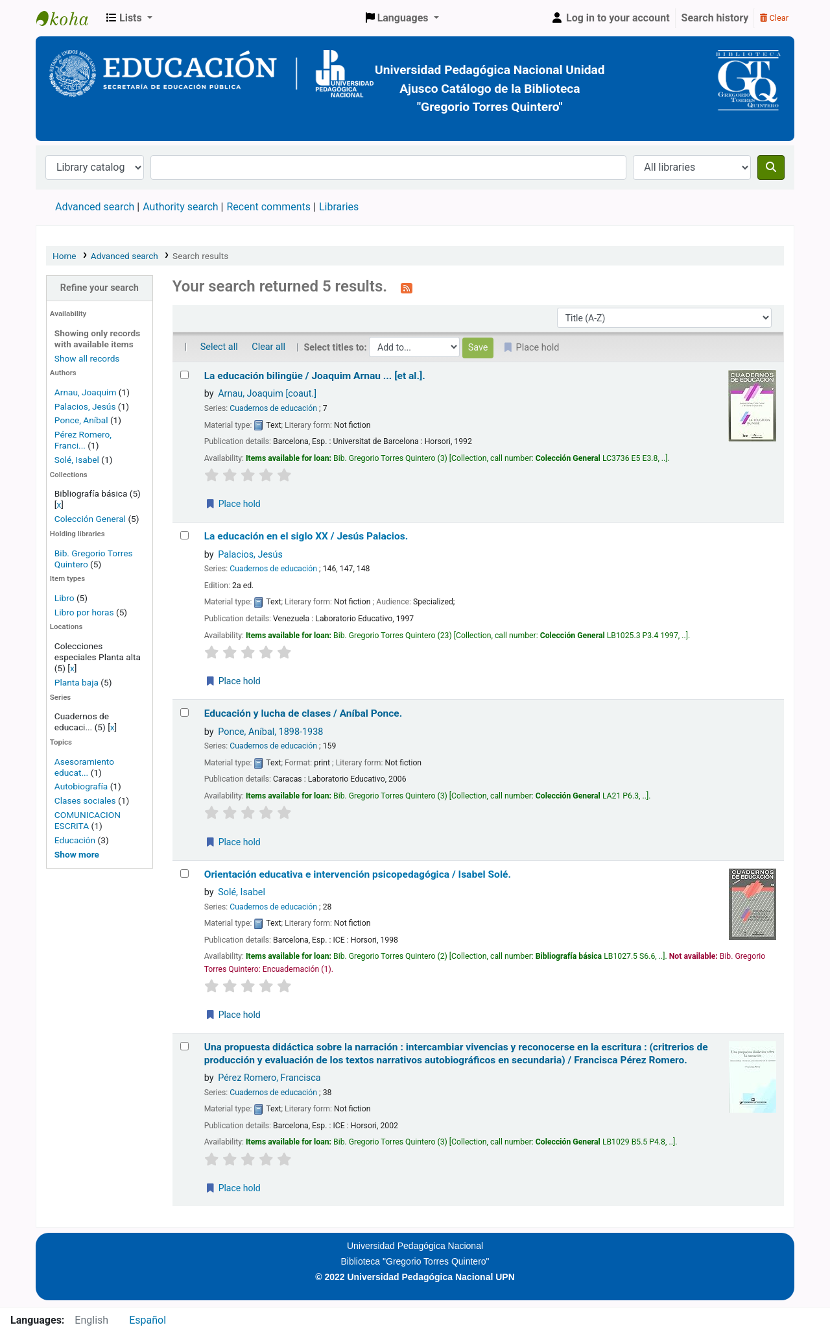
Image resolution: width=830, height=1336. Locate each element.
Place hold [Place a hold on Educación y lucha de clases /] (233, 842)
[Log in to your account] (610, 18)
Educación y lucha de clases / (303, 713)
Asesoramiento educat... (84, 767)
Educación (74, 840)
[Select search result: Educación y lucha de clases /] (184, 712)
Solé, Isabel (76, 459)
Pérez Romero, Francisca (269, 1077)
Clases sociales (85, 800)
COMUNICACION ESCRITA (87, 820)
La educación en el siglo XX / (306, 536)
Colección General (91, 518)
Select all (219, 347)
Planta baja (77, 682)
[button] (129, 18)
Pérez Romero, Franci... (83, 440)
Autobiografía (81, 786)
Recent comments (268, 207)
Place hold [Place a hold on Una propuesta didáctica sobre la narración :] (233, 1188)
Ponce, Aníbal (81, 420)
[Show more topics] (76, 854)
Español (147, 1320)
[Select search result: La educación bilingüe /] (184, 375)
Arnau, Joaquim (85, 392)
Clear (774, 18)
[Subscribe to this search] (406, 287)
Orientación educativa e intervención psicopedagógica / (357, 874)
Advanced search (94, 207)
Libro (64, 598)
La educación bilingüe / (314, 376)
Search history (715, 18)
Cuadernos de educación (273, 408)
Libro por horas (84, 612)
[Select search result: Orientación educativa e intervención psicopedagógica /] (184, 873)
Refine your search (99, 287)
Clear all (268, 347)
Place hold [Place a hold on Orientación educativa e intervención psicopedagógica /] (233, 1014)
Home (65, 256)
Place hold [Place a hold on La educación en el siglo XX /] (233, 681)
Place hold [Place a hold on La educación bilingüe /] (233, 504)
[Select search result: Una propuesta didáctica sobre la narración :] (184, 1046)
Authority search (180, 207)
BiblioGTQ (68, 18)
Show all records (87, 358)
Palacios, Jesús (85, 406)
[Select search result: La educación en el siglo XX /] (184, 535)
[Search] (771, 167)
